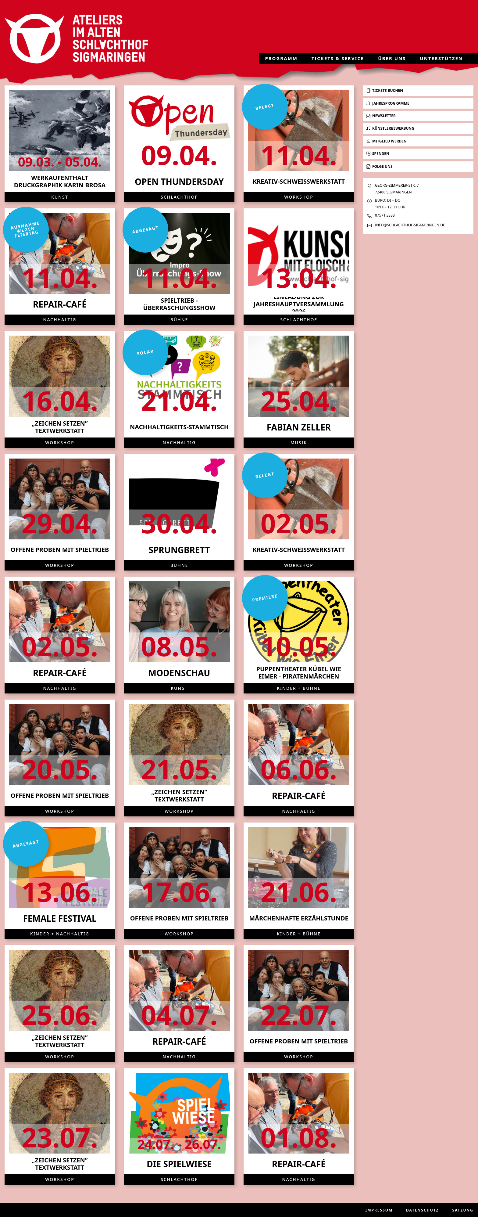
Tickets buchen (384, 90)
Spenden (377, 153)
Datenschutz (422, 1210)
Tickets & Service (338, 59)
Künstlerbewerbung (390, 128)
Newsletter (381, 115)
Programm (281, 59)
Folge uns (379, 166)
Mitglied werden (386, 141)
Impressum (379, 1210)
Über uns (392, 59)
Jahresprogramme (387, 103)
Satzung (462, 1210)
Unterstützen (441, 59)
